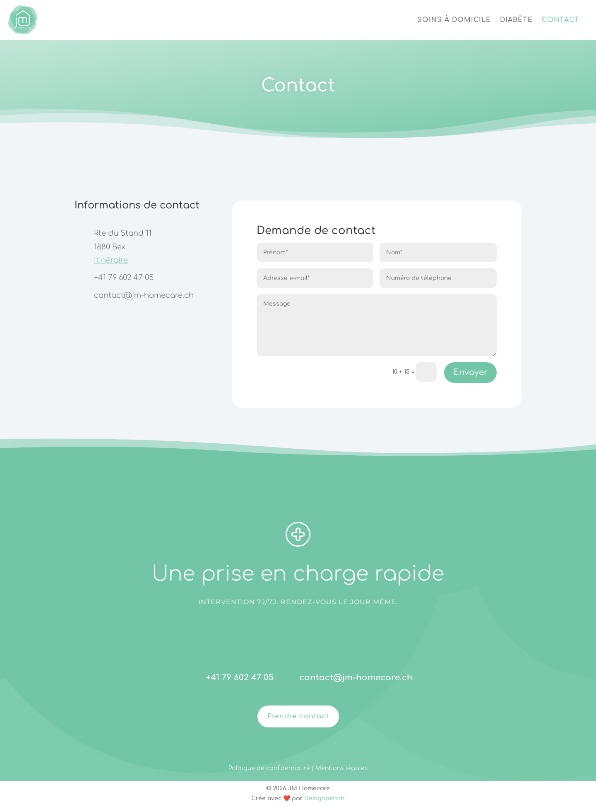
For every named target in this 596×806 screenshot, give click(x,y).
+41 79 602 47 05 (124, 277)
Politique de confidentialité (270, 768)
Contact (560, 20)
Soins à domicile (454, 20)
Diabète (516, 20)
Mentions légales (341, 768)
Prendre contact (298, 716)
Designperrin (324, 798)
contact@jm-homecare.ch (144, 295)
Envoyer (470, 372)
